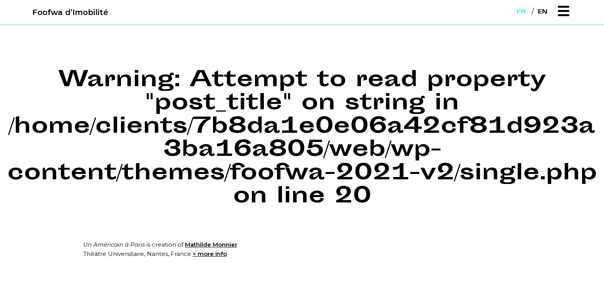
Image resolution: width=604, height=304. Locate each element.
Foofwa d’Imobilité (70, 12)
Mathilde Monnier (211, 244)
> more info (210, 253)
